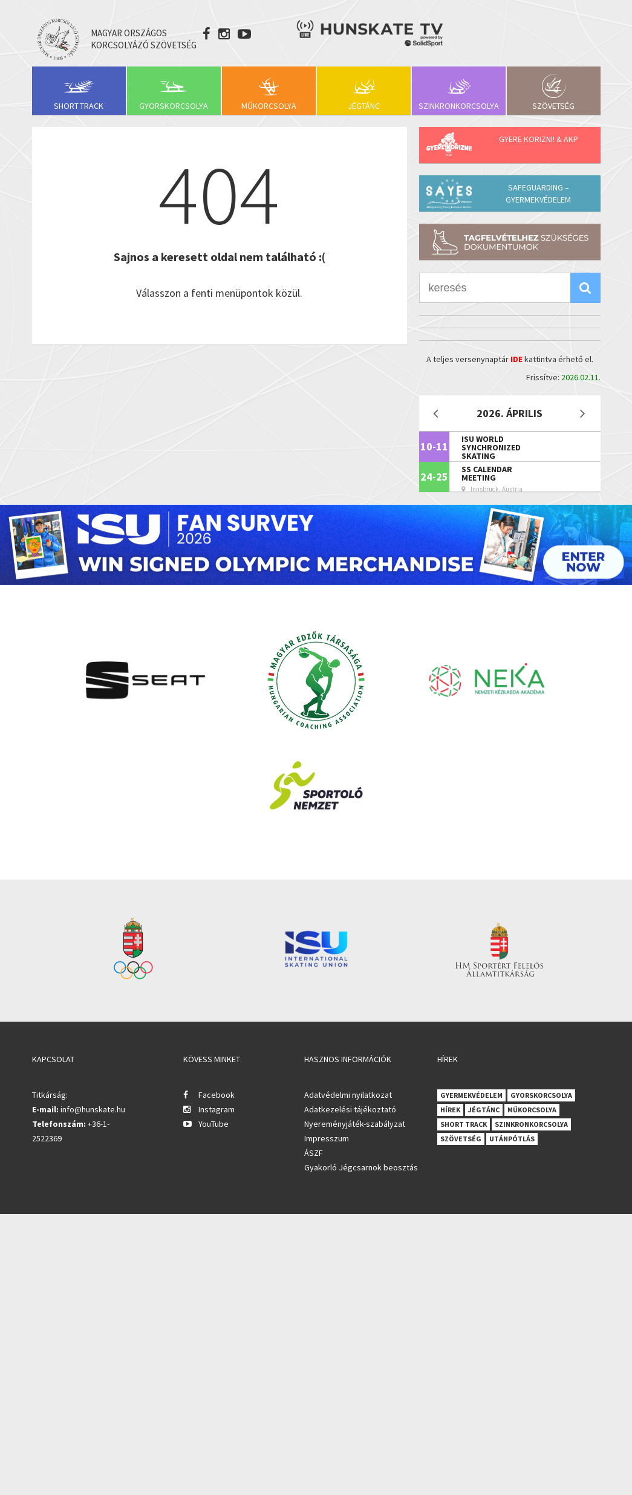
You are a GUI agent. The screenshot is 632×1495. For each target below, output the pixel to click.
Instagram (216, 1109)
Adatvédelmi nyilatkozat (348, 1094)
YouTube (213, 1123)
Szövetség (553, 105)
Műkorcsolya (268, 105)
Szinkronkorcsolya (459, 105)
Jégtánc (364, 105)
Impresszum (326, 1138)
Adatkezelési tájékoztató (350, 1109)
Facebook (216, 1094)
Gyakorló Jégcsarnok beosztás (361, 1167)
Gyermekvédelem (471, 1095)
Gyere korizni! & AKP (538, 139)
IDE (516, 359)
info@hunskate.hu (92, 1109)
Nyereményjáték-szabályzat (354, 1123)
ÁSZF (313, 1152)
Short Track (78, 105)
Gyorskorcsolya (173, 105)
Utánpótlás (512, 1138)
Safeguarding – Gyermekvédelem (538, 193)
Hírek (450, 1109)
